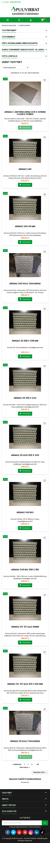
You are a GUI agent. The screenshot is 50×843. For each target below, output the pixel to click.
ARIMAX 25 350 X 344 (25, 397)
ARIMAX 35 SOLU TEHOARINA (25, 741)
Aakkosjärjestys (16, 67)
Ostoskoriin (25, 128)
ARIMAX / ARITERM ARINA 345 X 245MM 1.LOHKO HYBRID (25, 113)
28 (38, 764)
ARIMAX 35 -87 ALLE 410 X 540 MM (25, 684)
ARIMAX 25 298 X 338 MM (25, 340)
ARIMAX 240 (25, 169)
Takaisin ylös (40, 772)
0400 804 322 (15, 2)
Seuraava (25, 767)
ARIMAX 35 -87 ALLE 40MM (25, 626)
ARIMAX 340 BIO (25, 512)
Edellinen (16, 764)
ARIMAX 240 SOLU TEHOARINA (25, 283)
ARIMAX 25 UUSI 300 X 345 (25, 455)
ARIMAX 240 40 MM (25, 226)
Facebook (25, 782)
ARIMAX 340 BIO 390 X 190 (25, 569)
